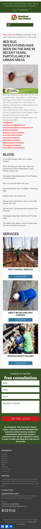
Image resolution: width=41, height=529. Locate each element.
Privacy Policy (7, 469)
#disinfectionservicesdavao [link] (14, 148)
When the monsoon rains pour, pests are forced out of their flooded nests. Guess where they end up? (18, 169)
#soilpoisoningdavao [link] (11, 137)
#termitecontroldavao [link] (11, 140)
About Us (5, 456)
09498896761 (23, 10)
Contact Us (5, 471)
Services (5, 458)
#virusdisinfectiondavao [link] (12, 135)
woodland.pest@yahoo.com (14, 125)
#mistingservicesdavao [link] (12, 145)
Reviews (5, 462)
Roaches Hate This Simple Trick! (14, 196)
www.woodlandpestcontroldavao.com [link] (18, 127)
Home (5, 35)
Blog (3, 465)
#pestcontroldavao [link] (10, 130)
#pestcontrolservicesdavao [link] (13, 132)
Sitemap (5, 467)
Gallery (4, 460)
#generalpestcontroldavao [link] (13, 143)
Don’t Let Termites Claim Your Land (16, 183)
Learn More (20, 276)
